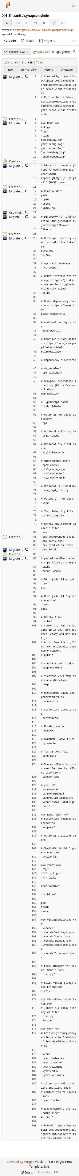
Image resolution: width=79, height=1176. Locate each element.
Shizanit (14, 15)
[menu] (28, 1172)
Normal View (28, 69)
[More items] (74, 40)
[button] (26, 77)
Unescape (67, 69)
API (56, 1172)
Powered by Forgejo (20, 1162)
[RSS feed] (7, 23)
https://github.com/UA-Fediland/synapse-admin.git (43, 30)
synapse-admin (36, 15)
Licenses (44, 1172)
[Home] (8, 5)
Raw (10, 69)
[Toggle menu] (73, 5)
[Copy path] (73, 52)
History (48, 69)
